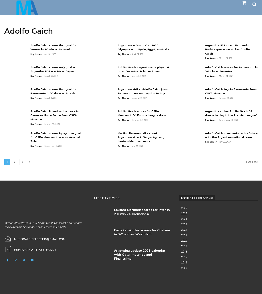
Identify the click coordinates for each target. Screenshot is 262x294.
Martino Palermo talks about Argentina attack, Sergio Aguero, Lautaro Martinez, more (143, 137)
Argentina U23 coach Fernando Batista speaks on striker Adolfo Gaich (230, 49)
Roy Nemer (36, 54)
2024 (184, 218)
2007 (184, 268)
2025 (184, 213)
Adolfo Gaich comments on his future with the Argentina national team (229, 137)
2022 (184, 229)
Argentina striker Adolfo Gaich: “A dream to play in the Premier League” (230, 115)
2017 (184, 257)
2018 (184, 251)
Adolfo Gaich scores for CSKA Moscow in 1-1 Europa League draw (141, 115)
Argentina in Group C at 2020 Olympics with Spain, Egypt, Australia (140, 49)
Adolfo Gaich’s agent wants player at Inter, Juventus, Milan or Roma (144, 71)
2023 (184, 224)
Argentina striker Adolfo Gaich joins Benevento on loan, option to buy (143, 93)
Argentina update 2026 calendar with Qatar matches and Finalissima (139, 255)
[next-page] (30, 162)
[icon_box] (30, 249)
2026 (184, 208)
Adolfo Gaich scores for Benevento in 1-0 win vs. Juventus (224, 71)
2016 (184, 262)
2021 (184, 235)
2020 (184, 240)
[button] (254, 4)
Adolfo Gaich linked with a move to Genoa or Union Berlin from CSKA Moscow (56, 115)
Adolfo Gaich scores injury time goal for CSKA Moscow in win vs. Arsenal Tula (55, 137)
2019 (184, 246)
